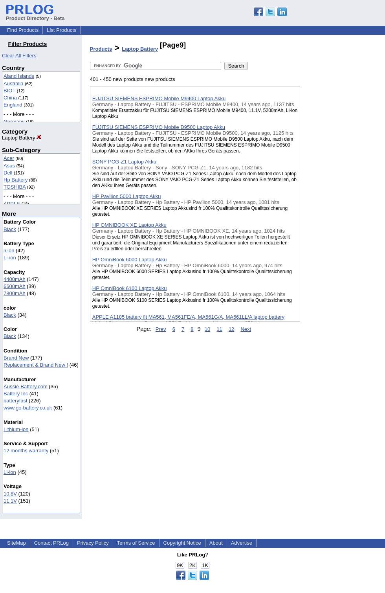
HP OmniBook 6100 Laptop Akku (129, 288)
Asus (9, 166)
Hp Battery (16, 180)
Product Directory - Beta (35, 15)
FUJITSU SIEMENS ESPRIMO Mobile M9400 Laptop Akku (159, 98)
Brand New (16, 358)
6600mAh (15, 286)
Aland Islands (19, 76)
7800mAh (15, 293)
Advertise (241, 543)
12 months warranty (26, 450)
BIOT (9, 91)
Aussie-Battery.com (26, 386)
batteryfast (16, 401)
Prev (161, 329)
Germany (14, 122)
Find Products (22, 30)
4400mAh (15, 279)
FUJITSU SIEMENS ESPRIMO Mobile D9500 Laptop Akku (158, 127)
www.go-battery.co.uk (28, 408)
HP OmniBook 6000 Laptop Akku (129, 260)
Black (10, 229)
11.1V (10, 501)
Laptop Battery (21, 138)
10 (207, 329)
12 (231, 329)
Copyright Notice (182, 543)
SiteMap (16, 543)
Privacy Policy (93, 543)
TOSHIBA (15, 187)
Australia (14, 83)
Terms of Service (136, 543)
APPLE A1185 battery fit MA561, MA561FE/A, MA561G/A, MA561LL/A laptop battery (188, 317)
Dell (8, 173)
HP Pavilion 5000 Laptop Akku (126, 196)
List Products (61, 30)
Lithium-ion (16, 429)
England (13, 105)
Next (245, 329)
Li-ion (10, 258)
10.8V (10, 494)
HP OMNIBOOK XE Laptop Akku (129, 225)
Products (101, 49)
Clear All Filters (19, 56)
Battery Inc (16, 394)
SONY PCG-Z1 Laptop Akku (124, 162)
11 (219, 329)
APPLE (12, 204)
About (216, 543)
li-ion (9, 250)
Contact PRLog (51, 543)
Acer (9, 158)
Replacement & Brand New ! (36, 365)
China (10, 98)
